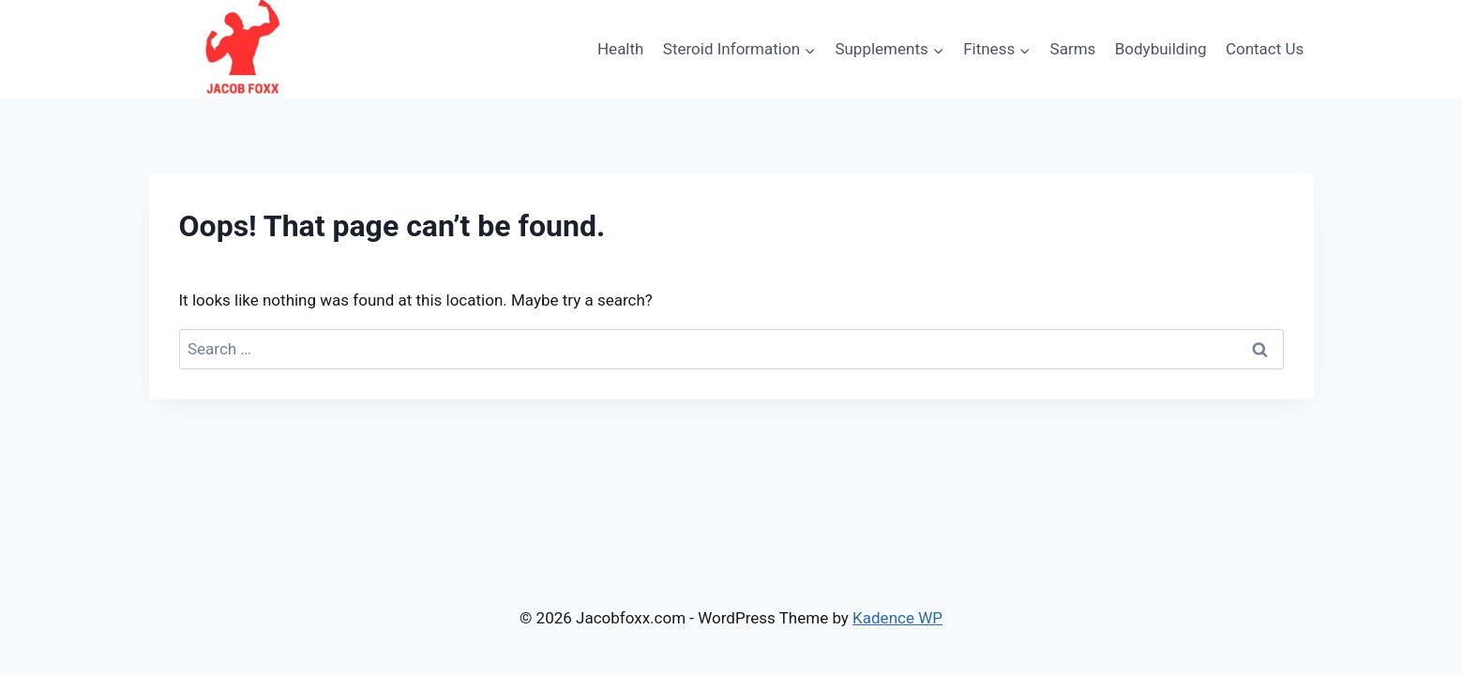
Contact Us (1265, 48)
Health (620, 48)
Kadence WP (897, 617)
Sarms (1073, 48)
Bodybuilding (1161, 48)
